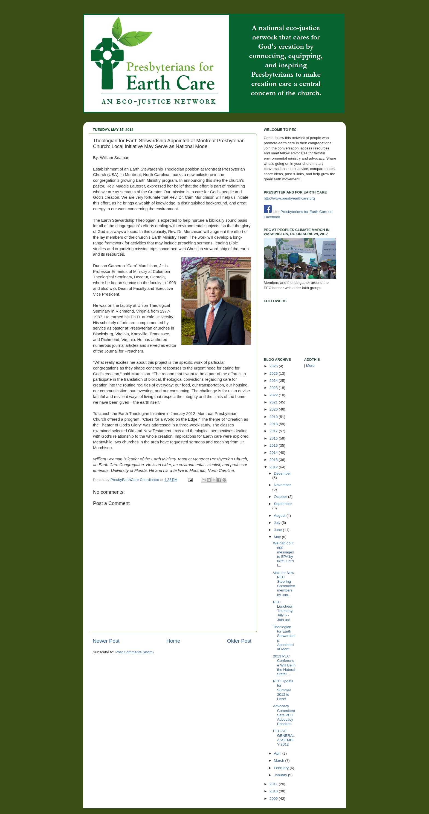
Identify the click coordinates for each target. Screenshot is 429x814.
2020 (274, 409)
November (282, 485)
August (280, 515)
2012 (274, 467)
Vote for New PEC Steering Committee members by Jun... (284, 584)
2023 (274, 388)
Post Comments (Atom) (134, 652)
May (278, 537)
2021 (274, 402)
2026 (274, 366)
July (278, 523)
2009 (274, 798)
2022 (274, 395)
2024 (274, 381)
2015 (274, 445)
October (281, 497)
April (278, 753)
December (282, 473)
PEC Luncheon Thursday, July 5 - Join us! (283, 611)
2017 (274, 431)
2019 (274, 417)
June (278, 530)
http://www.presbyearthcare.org (289, 198)
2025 (274, 373)
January (281, 775)
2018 (274, 424)
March (279, 760)
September (283, 504)
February (282, 768)
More (310, 365)
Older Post (239, 641)
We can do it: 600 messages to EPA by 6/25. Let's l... (284, 554)
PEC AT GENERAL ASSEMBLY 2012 (284, 737)
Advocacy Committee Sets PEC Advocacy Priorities (284, 715)
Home (173, 641)
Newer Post (106, 641)
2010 (274, 791)
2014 (274, 453)
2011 (274, 784)
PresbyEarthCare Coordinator (135, 480)
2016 (274, 438)
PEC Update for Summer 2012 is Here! (283, 690)
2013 (274, 460)
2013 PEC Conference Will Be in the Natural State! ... (284, 665)
